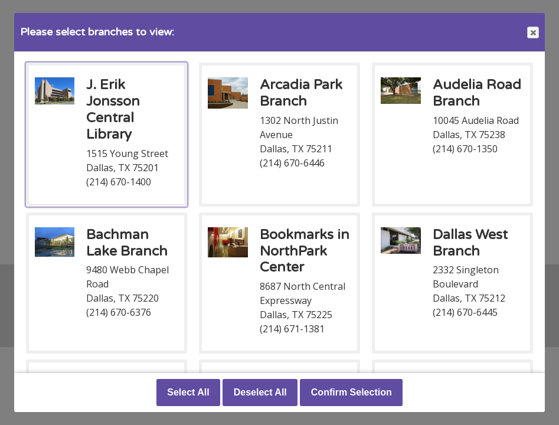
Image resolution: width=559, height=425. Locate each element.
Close (532, 33)
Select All (188, 392)
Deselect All (260, 392)
